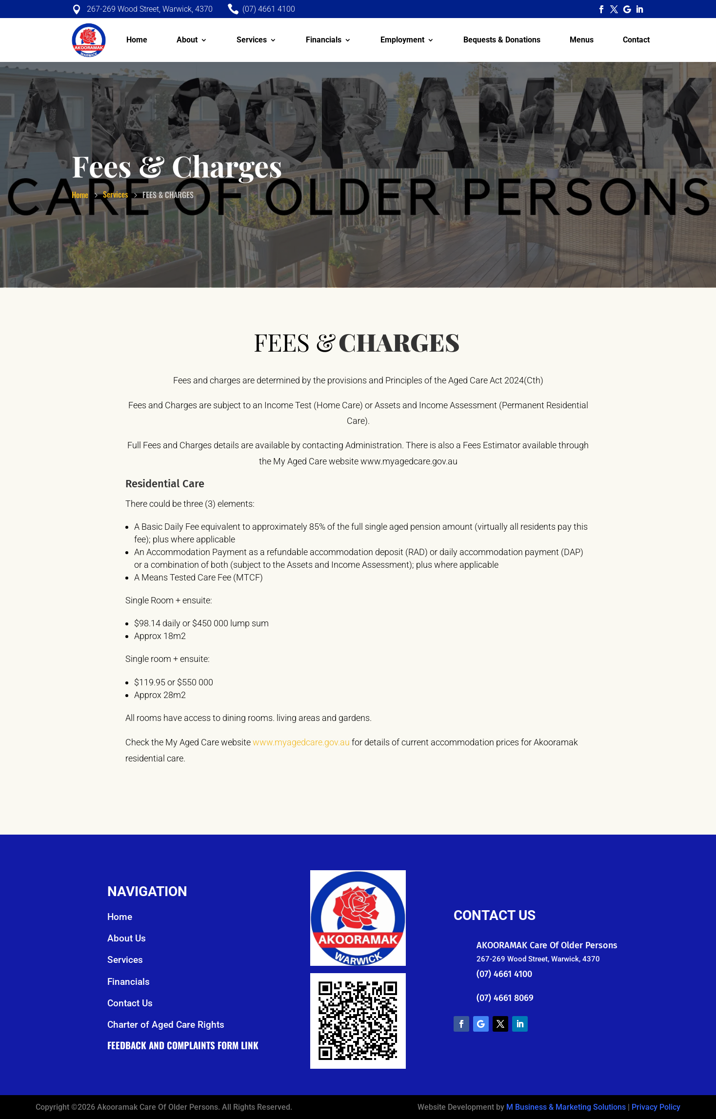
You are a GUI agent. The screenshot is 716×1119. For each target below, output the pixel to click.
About (187, 39)
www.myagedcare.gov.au (301, 742)
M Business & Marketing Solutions (566, 1107)
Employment (402, 39)
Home (136, 39)
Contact (636, 39)
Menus (582, 39)
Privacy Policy (656, 1107)
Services (252, 39)
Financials (323, 39)
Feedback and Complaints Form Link (183, 1045)
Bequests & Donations (501, 39)
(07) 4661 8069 (505, 998)
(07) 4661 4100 (504, 974)
